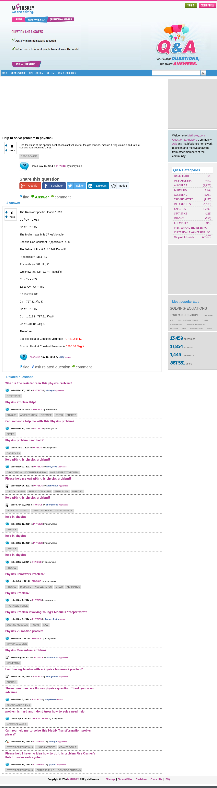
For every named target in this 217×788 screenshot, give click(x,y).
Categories (36, 73)
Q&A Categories (186, 170)
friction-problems (18, 705)
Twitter (75, 186)
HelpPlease (51, 699)
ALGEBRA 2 (181, 194)
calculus (209, 328)
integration (174, 328)
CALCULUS (180, 209)
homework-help (176, 324)
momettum (13, 663)
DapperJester (52, 619)
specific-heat (29, 156)
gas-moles (13, 453)
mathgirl (53, 741)
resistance (13, 396)
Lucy (61, 357)
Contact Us (156, 779)
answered (35, 357)
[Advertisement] (60, 105)
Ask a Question (67, 73)
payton (52, 764)
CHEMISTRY (181, 223)
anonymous (52, 485)
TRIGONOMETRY (183, 199)
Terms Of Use (125, 779)
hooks (36, 625)
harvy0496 (51, 466)
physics (205, 320)
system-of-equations (184, 315)
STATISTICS (180, 213)
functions (208, 315)
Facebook (52, 186)
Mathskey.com (196, 135)
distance (46, 415)
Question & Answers (184, 139)
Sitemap (110, 779)
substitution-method (196, 328)
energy (71, 415)
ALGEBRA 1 (180, 185)
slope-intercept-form (188, 320)
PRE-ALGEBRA (182, 180)
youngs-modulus (17, 625)
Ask (174, 143)
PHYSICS (179, 218)
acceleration (28, 415)
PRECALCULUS (182, 204)
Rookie (62, 619)
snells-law (61, 491)
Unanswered (18, 73)
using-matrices (46, 747)
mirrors (77, 491)
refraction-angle (40, 491)
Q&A (4, 73)
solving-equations (188, 308)
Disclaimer (141, 779)
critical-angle (16, 491)
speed (59, 415)
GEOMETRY (180, 190)
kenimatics (73, 587)
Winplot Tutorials (184, 237)
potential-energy (18, 510)
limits (184, 328)
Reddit (118, 186)
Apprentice (59, 391)
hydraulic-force (17, 606)
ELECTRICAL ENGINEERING (189, 232)
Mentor (68, 357)
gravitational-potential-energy (26, 472)
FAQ (168, 779)
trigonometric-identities (195, 324)
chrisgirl (50, 390)
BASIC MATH (181, 176)
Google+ (29, 186)
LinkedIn (97, 186)
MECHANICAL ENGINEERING (190, 227)
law (45, 625)
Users (50, 73)
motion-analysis (17, 644)
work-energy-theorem (64, 472)
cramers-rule (67, 747)
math (172, 320)
